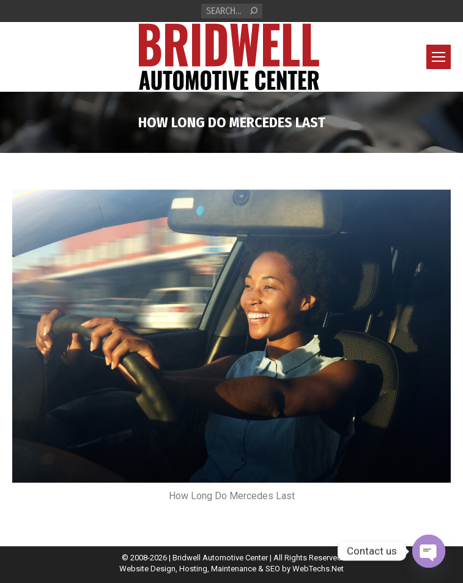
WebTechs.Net (318, 568)
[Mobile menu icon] (438, 57)
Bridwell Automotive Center (220, 557)
